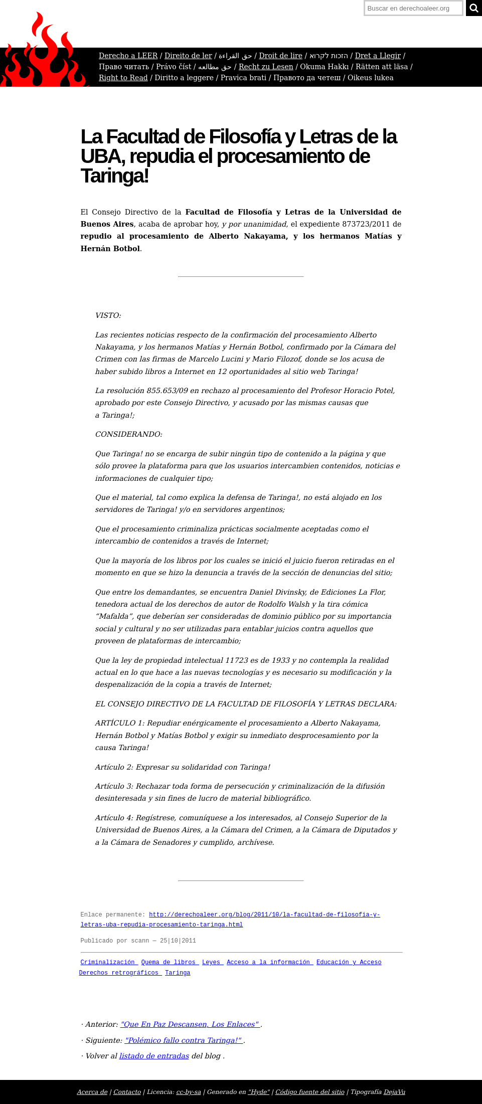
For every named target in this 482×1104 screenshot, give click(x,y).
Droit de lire (280, 56)
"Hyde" (258, 1091)
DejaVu (394, 1091)
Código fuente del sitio (310, 1091)
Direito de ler (188, 56)
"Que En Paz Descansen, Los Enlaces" (190, 1024)
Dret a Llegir (378, 56)
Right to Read (123, 78)
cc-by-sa (188, 1091)
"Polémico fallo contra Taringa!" (183, 1040)
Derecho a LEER (128, 56)
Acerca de (92, 1091)
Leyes (213, 962)
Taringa (177, 973)
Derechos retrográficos (121, 973)
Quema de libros (170, 962)
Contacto (127, 1091)
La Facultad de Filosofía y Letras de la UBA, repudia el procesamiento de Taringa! (239, 156)
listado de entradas (154, 1056)
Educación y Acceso (349, 962)
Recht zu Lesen (266, 67)
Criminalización (109, 962)
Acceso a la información (270, 962)
